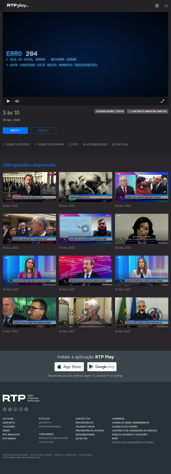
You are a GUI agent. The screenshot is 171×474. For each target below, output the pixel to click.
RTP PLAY (44, 418)
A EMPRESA (118, 418)
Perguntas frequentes (53, 438)
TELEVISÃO (9, 426)
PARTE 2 (43, 130)
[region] (85, 58)
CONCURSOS (46, 434)
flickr (26, 409)
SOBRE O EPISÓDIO (16, 144)
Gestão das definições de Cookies (133, 442)
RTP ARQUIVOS (11, 434)
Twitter (10, 409)
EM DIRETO (45, 422)
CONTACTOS (83, 418)
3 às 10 (11, 113)
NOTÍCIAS (8, 418)
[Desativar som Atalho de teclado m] (17, 101)
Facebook (5, 409)
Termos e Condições (65, 455)
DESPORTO (9, 422)
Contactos (46, 442)
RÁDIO (6, 430)
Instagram (15, 409)
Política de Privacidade (15, 455)
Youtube (21, 409)
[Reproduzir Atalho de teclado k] (8, 101)
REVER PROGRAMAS (50, 426)
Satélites (81, 438)
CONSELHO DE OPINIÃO (125, 426)
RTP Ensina (9, 438)
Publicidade (85, 455)
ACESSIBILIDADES (95, 144)
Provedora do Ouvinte (90, 430)
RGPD (115, 438)
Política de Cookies (40, 455)
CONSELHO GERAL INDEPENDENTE (130, 422)
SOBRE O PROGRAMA (49, 144)
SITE (73, 144)
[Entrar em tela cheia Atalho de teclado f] (162, 101)
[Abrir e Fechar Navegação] (166, 6)
